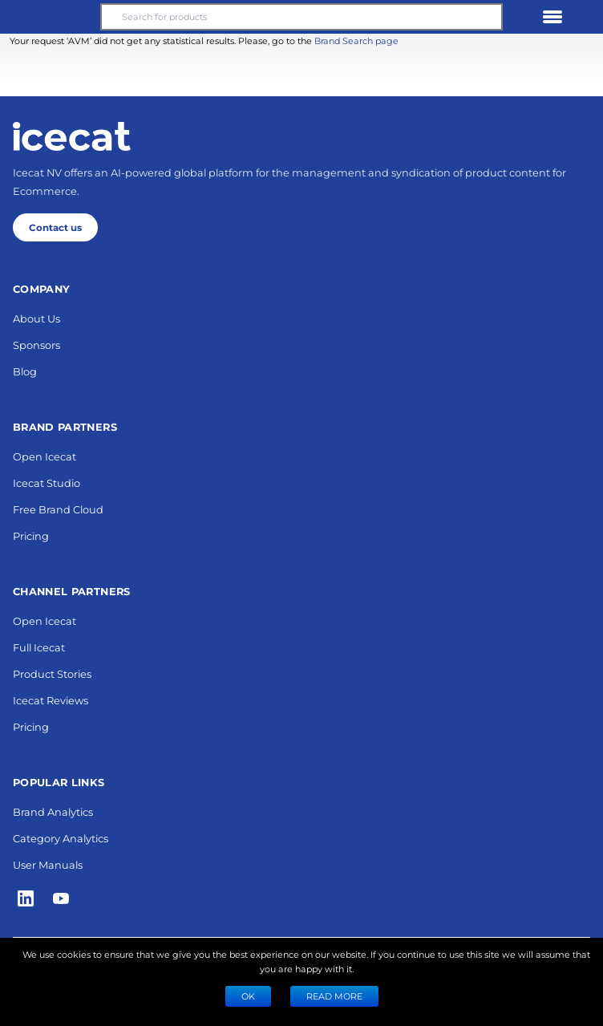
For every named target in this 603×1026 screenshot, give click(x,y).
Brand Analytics (53, 811)
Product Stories (52, 673)
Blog (25, 371)
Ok (248, 996)
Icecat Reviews (50, 700)
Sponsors (36, 344)
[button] (50, 16)
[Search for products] (301, 17)
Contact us (55, 227)
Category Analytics (60, 838)
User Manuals (48, 864)
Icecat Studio (46, 482)
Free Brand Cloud (58, 509)
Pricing (31, 535)
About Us (36, 318)
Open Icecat (44, 456)
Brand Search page (356, 40)
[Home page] (72, 136)
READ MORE (334, 996)
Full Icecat (39, 647)
